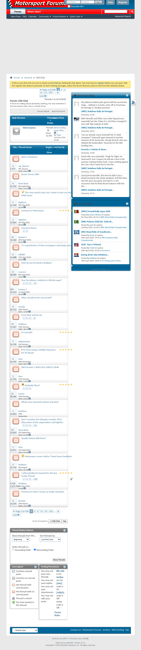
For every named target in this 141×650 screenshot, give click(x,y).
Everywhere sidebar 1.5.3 (101, 269)
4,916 (12, 483)
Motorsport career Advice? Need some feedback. (48, 456)
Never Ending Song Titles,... (60, 129)
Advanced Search (123, 16)
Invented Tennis (29, 228)
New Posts (16, 16)
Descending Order (44, 549)
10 (35, 425)
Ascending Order (21, 549)
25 (12, 393)
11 (41, 92)
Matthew (93, 258)
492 (35, 479)
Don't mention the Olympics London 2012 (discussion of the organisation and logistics (42, 421)
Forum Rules (58, 614)
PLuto (92, 235)
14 (12, 237)
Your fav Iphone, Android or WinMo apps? (41, 280)
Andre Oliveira (95, 215)
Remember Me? (76, 6)
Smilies (59, 577)
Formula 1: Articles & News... (94, 149)
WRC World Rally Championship (114, 217)
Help (110, 2)
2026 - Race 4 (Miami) (91, 244)
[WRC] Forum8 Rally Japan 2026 (95, 211)
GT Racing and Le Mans (111, 261)
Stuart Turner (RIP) (30, 174)
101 (51, 92)
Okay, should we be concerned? (36, 297)
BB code (60, 571)
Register (122, 2)
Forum (17, 11)
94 (12, 430)
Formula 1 (106, 250)
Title (15, 147)
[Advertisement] (70, 46)
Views (49, 152)
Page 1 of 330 (49, 89)
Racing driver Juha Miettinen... (95, 254)
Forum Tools (42, 111)
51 (45, 92)
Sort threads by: (47, 535)
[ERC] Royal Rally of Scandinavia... (96, 232)
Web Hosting (118, 629)
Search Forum (57, 111)
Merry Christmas (29, 156)
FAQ (25, 16)
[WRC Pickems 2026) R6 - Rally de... (97, 221)
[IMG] (59, 583)
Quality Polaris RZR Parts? (33, 438)
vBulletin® (70, 643)
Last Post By (59, 148)
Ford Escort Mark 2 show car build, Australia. (42, 491)
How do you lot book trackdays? (36, 262)
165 (12, 289)
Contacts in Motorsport (32, 210)
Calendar (32, 16)
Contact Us (75, 629)
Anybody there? (32, 385)
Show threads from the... (24, 535)
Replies (49, 147)
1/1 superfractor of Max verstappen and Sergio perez (46, 245)
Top (64, 521)
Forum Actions (59, 16)
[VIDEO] (60, 592)
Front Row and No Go (31, 315)
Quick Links (75, 16)
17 (35, 283)
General (28, 77)
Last (43, 96)
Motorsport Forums (91, 629)
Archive (106, 629)
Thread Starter (25, 147)
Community (44, 16)
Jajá (91, 225)
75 (12, 324)
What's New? (34, 11)
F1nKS (92, 248)
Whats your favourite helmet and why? (40, 402)
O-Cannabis (26, 332)
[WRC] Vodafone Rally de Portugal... (97, 111)
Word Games (29, 127)
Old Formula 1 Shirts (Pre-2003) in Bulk (40, 367)
